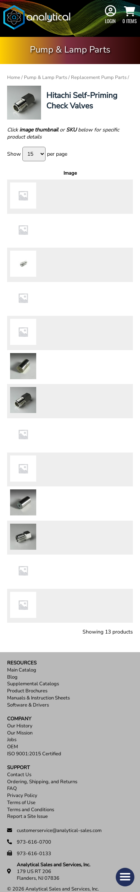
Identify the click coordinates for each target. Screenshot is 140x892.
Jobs (11, 731)
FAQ (12, 780)
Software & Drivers (28, 696)
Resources (22, 654)
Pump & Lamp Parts (45, 77)
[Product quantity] (98, 196)
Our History (19, 717)
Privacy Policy (22, 787)
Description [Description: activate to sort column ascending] (62, 173)
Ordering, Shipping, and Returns (42, 772)
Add (119, 193)
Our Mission (19, 724)
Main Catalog (21, 661)
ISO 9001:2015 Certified (34, 745)
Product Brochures (27, 682)
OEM (12, 737)
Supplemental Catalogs (33, 675)
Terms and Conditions (30, 800)
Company (19, 710)
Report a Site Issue (27, 807)
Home (13, 77)
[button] (125, 877)
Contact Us (19, 765)
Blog (12, 668)
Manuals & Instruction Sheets (38, 689)
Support (18, 759)
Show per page (37, 154)
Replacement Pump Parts (99, 77)
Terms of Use (21, 793)
